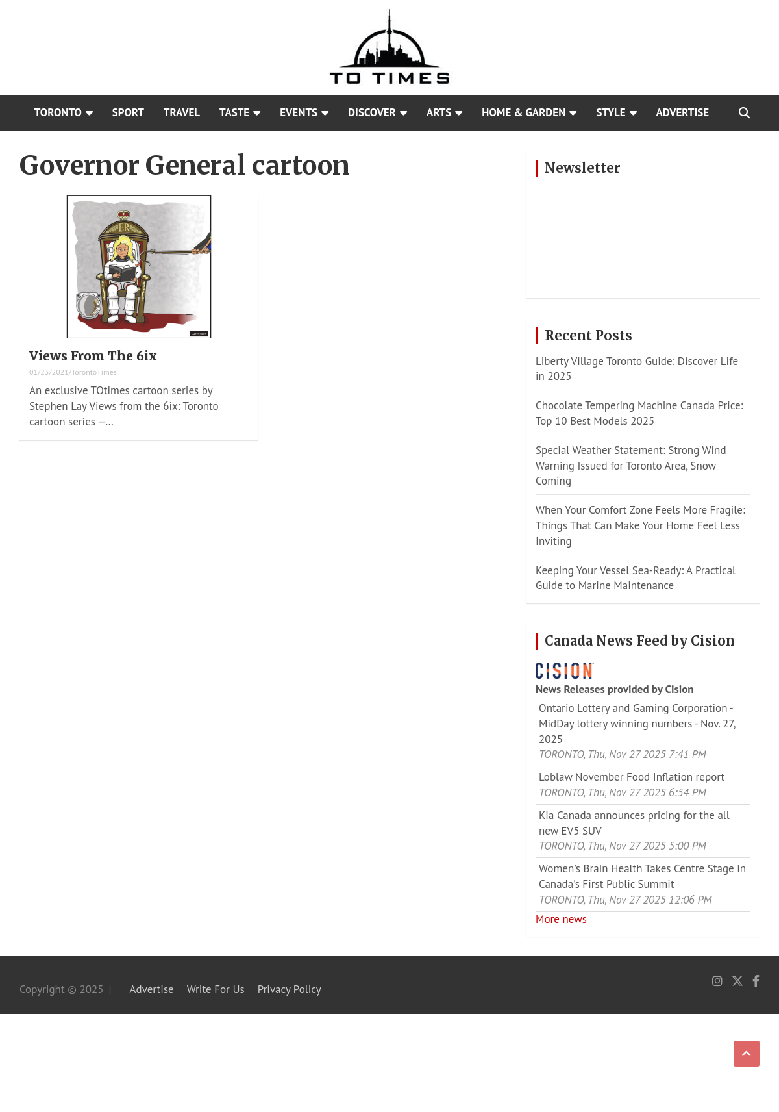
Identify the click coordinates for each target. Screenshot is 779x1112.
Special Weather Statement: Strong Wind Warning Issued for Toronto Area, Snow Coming (631, 465)
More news (561, 919)
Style (610, 112)
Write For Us (216, 989)
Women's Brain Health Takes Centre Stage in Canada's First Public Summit (642, 876)
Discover (372, 112)
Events (298, 112)
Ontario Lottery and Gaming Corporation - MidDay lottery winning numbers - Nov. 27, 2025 (637, 723)
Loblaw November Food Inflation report (631, 777)
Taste (234, 112)
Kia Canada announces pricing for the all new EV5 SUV (634, 823)
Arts (439, 112)
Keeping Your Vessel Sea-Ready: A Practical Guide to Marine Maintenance (636, 578)
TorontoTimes (94, 372)
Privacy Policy (289, 989)
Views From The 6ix (93, 356)
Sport (128, 112)
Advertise (683, 112)
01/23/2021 (49, 372)
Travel (182, 112)
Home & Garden (523, 112)
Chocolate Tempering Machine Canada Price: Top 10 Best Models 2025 (639, 413)
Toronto (58, 112)
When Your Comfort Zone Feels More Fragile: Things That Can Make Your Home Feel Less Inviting (640, 525)
